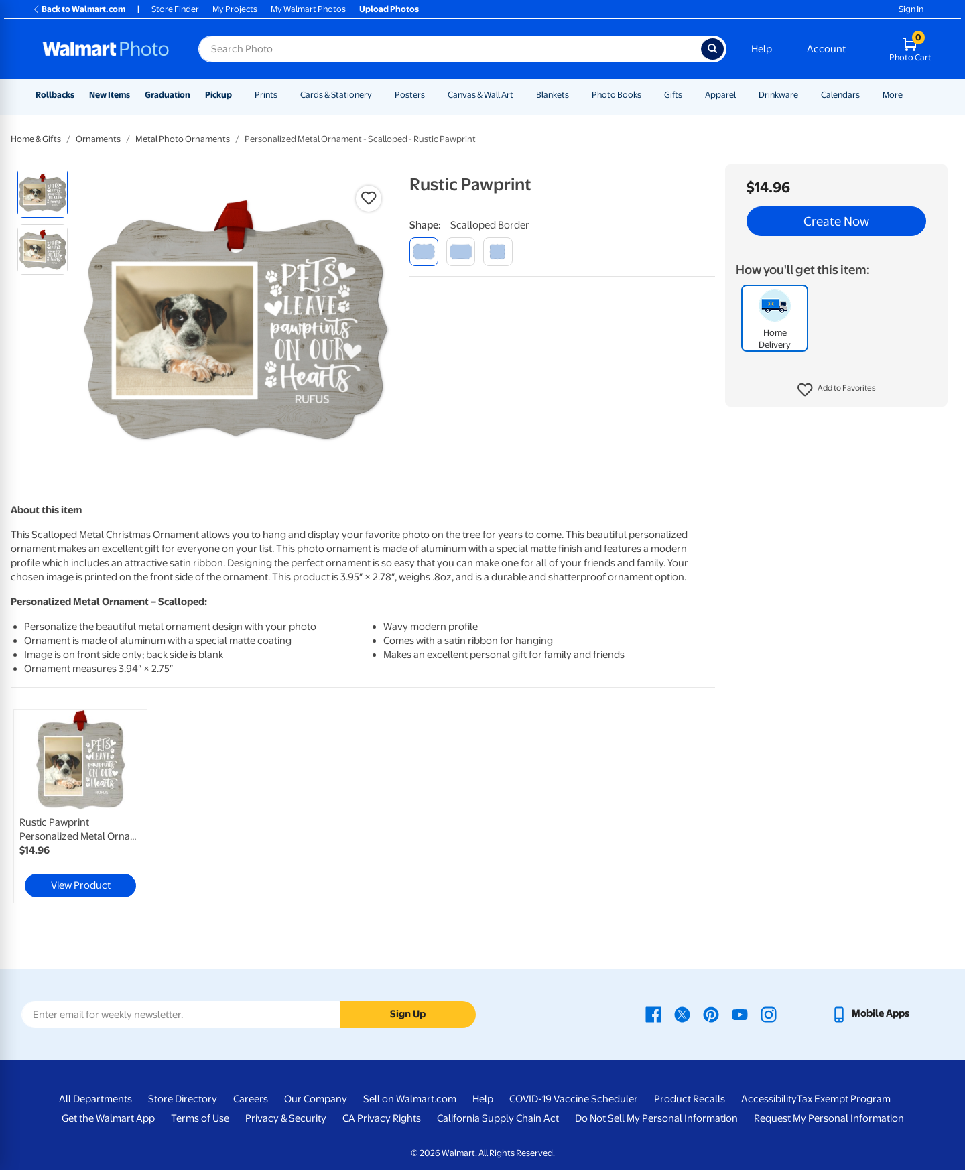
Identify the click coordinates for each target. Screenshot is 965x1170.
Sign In (911, 9)
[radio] (42, 193)
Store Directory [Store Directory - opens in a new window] (182, 1099)
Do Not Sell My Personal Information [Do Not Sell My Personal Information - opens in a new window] (656, 1118)
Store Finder (175, 9)
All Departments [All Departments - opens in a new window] (95, 1099)
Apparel (720, 95)
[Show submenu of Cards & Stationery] (378, 95)
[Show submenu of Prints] (283, 95)
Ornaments (98, 139)
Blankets (552, 95)
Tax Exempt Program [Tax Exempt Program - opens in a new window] (844, 1099)
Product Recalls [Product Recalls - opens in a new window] (689, 1099)
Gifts (673, 95)
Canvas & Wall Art (480, 95)
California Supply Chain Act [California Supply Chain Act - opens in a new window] (498, 1118)
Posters (410, 95)
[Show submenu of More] (909, 95)
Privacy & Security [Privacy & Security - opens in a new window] (285, 1118)
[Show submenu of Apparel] (742, 95)
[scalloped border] (423, 251)
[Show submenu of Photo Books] (647, 95)
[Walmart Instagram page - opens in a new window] (769, 1013)
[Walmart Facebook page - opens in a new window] (653, 1013)
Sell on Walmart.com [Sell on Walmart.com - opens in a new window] (409, 1099)
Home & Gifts (36, 139)
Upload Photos (389, 9)
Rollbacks (55, 95)
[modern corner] (460, 251)
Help (761, 49)
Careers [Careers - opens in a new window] (250, 1099)
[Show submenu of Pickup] (238, 95)
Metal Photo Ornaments (182, 139)
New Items (109, 95)
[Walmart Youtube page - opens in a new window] (740, 1013)
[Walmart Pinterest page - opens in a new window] (711, 1013)
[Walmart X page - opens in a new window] (682, 1013)
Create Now (836, 221)
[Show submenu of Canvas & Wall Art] (519, 95)
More (893, 95)
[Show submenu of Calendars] (866, 95)
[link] (80, 806)
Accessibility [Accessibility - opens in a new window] (769, 1099)
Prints (266, 95)
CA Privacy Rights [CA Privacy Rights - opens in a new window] (381, 1118)
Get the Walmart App (108, 1118)
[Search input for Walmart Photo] (449, 49)
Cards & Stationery (336, 95)
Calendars (840, 95)
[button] (836, 390)
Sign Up (408, 1014)
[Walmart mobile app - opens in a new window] (870, 1013)
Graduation (167, 95)
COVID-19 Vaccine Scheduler (573, 1099)
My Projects (234, 9)
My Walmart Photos (308, 9)
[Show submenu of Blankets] (575, 95)
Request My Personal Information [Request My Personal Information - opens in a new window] (829, 1118)
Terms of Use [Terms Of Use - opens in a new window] (200, 1118)
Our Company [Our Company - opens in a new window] (315, 1099)
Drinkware (778, 95)
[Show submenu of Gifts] (688, 95)
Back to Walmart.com (78, 9)
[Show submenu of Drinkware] (804, 95)
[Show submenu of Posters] (431, 95)
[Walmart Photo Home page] (106, 49)
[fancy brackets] (497, 251)
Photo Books (616, 95)
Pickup (218, 95)
